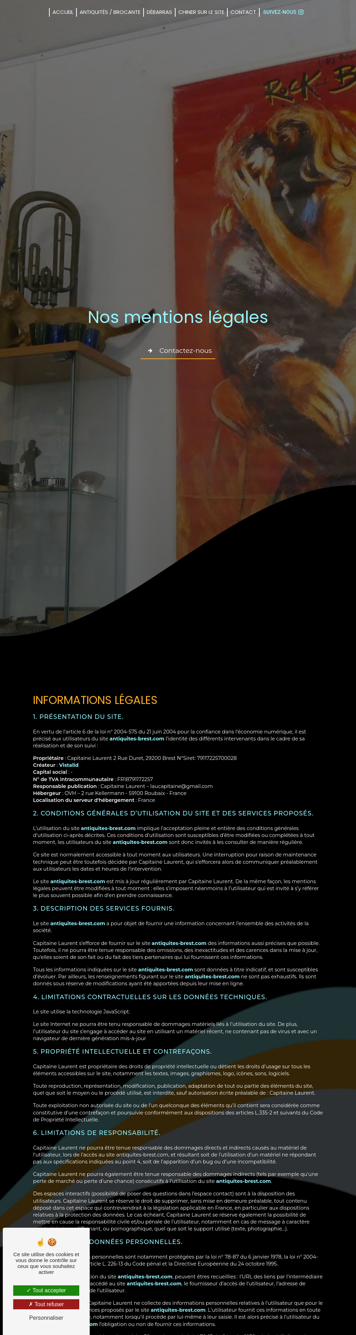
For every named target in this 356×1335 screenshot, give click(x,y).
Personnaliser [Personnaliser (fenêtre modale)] (46, 1318)
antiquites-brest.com (137, 739)
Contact (243, 12)
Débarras (159, 12)
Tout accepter (46, 1290)
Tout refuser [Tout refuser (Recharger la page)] (46, 1304)
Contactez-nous (178, 351)
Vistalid (69, 765)
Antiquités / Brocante (110, 12)
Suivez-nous (283, 12)
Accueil (62, 12)
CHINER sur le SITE (201, 12)
